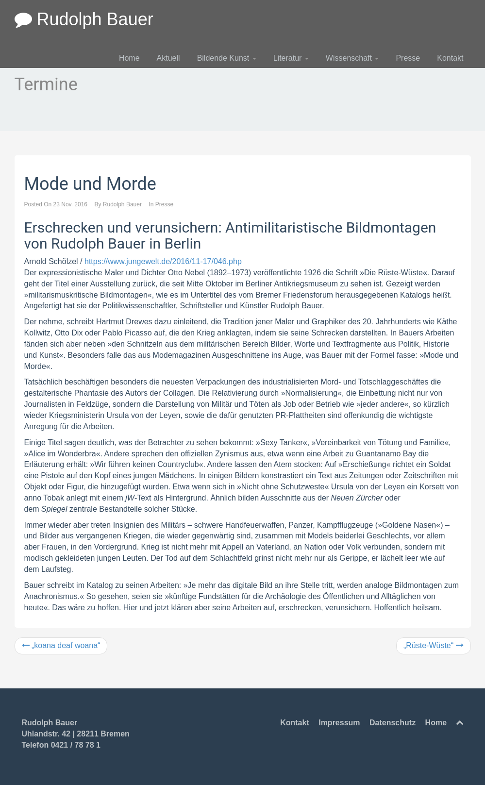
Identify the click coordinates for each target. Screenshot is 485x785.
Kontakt (450, 58)
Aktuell (168, 58)
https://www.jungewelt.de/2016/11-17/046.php (163, 261)
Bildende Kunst (226, 58)
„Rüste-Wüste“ (433, 645)
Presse (408, 58)
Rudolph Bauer (84, 19)
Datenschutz (392, 722)
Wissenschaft (352, 58)
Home (129, 58)
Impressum (339, 722)
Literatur (291, 58)
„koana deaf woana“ (61, 645)
